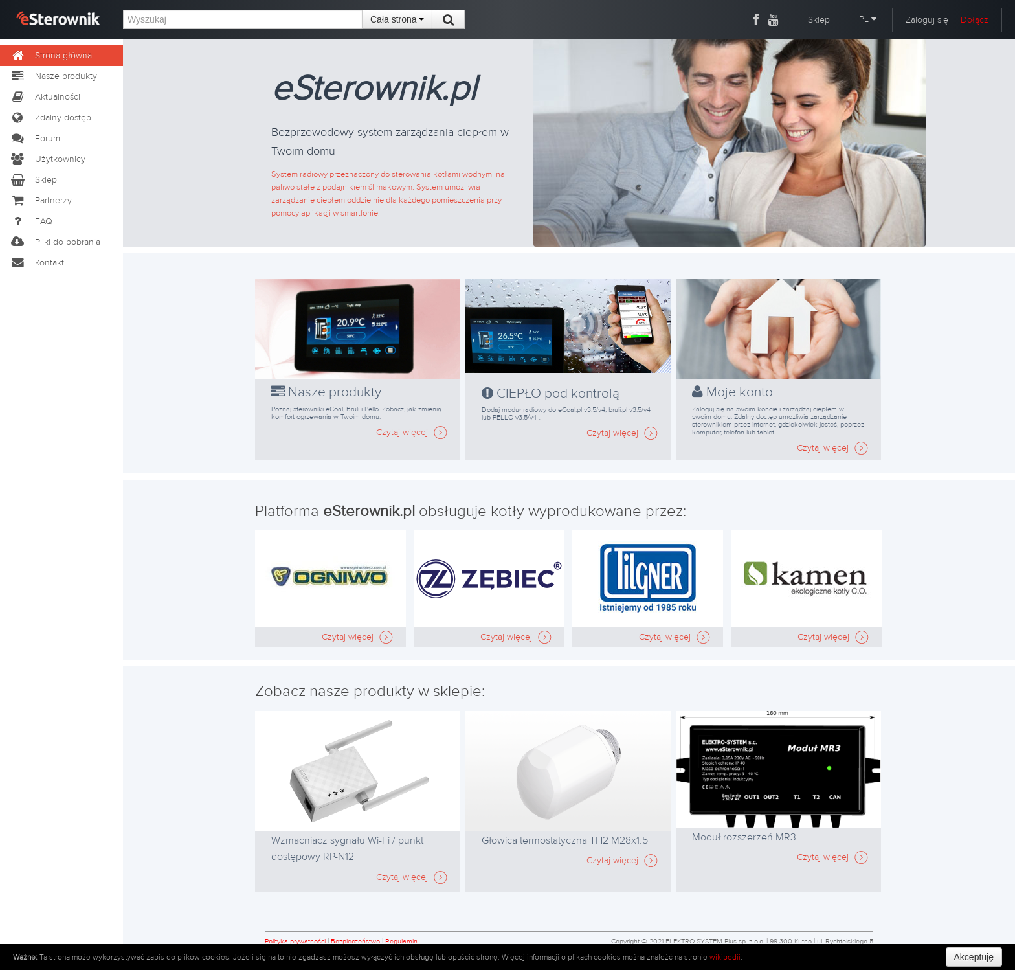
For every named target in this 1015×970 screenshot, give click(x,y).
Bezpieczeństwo (355, 941)
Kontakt (37, 263)
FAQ (31, 221)
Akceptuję (974, 957)
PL (867, 19)
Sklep (819, 20)
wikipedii (725, 957)
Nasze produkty (53, 76)
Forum (35, 138)
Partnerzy (41, 201)
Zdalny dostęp (50, 118)
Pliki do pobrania (55, 242)
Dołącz (974, 20)
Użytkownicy (47, 159)
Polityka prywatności (295, 941)
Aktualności (45, 97)
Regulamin (401, 941)
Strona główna (51, 56)
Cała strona (397, 19)
